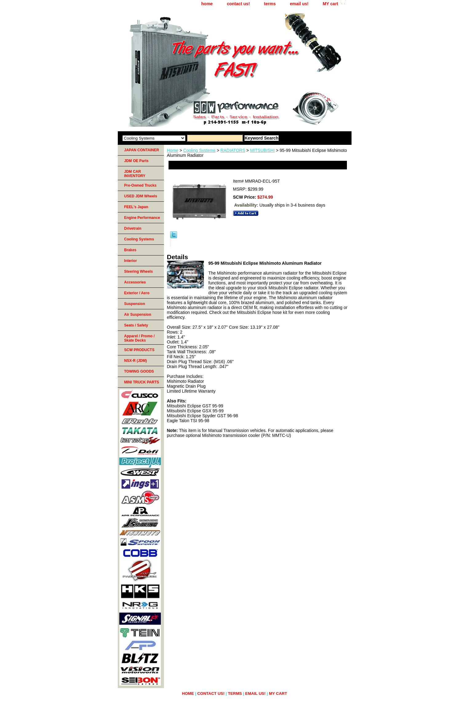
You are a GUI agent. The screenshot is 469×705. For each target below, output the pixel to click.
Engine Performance (142, 218)
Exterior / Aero (136, 293)
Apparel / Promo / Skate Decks (139, 338)
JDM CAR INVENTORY (134, 173)
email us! (299, 3)
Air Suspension (137, 314)
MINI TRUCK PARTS (141, 382)
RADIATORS (233, 150)
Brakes (130, 250)
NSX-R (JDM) (135, 360)
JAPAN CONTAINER (141, 150)
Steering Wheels (138, 271)
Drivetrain (132, 228)
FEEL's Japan (136, 207)
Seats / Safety (136, 325)
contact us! (238, 3)
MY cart (330, 3)
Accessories (135, 282)
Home (172, 150)
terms (270, 3)
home (207, 3)
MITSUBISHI (262, 150)
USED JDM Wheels (140, 196)
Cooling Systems (199, 150)
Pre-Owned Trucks (140, 185)
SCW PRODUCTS (139, 350)
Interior (130, 261)
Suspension (134, 304)
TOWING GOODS (139, 371)
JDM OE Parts (136, 161)
